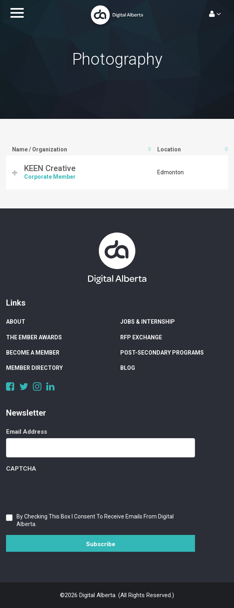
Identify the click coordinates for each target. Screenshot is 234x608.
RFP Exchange (141, 337)
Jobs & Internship (147, 321)
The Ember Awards (34, 337)
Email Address (26, 431)
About (15, 321)
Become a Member (33, 352)
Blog (127, 368)
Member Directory (34, 368)
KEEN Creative (50, 168)
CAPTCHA (21, 468)
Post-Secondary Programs (162, 352)
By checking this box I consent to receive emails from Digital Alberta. (95, 520)
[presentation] (67, 490)
